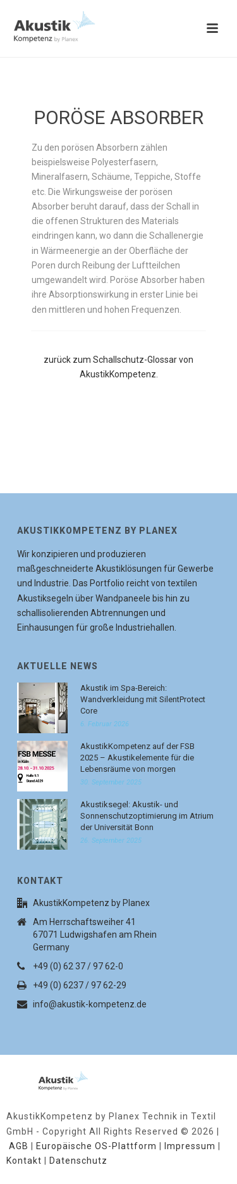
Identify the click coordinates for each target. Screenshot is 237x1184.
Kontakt (24, 1161)
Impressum (190, 1146)
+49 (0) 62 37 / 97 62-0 (78, 966)
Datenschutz (78, 1161)
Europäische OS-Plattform (96, 1146)
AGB (18, 1146)
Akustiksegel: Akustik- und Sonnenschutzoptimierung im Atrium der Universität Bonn (147, 816)
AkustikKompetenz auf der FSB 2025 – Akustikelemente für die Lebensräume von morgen (137, 757)
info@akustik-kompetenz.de (90, 1004)
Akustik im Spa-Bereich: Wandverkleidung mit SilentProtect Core (142, 699)
